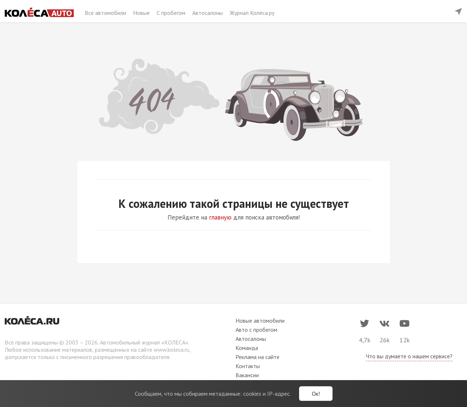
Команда (246, 347)
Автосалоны (208, 12)
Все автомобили (106, 12)
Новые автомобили (260, 320)
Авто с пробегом (256, 329)
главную (220, 217)
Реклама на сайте (257, 356)
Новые (142, 12)
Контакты (247, 366)
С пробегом (172, 12)
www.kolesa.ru (171, 349)
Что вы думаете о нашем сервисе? (409, 356)
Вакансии (247, 375)
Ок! (316, 393)
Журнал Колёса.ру (252, 12)
